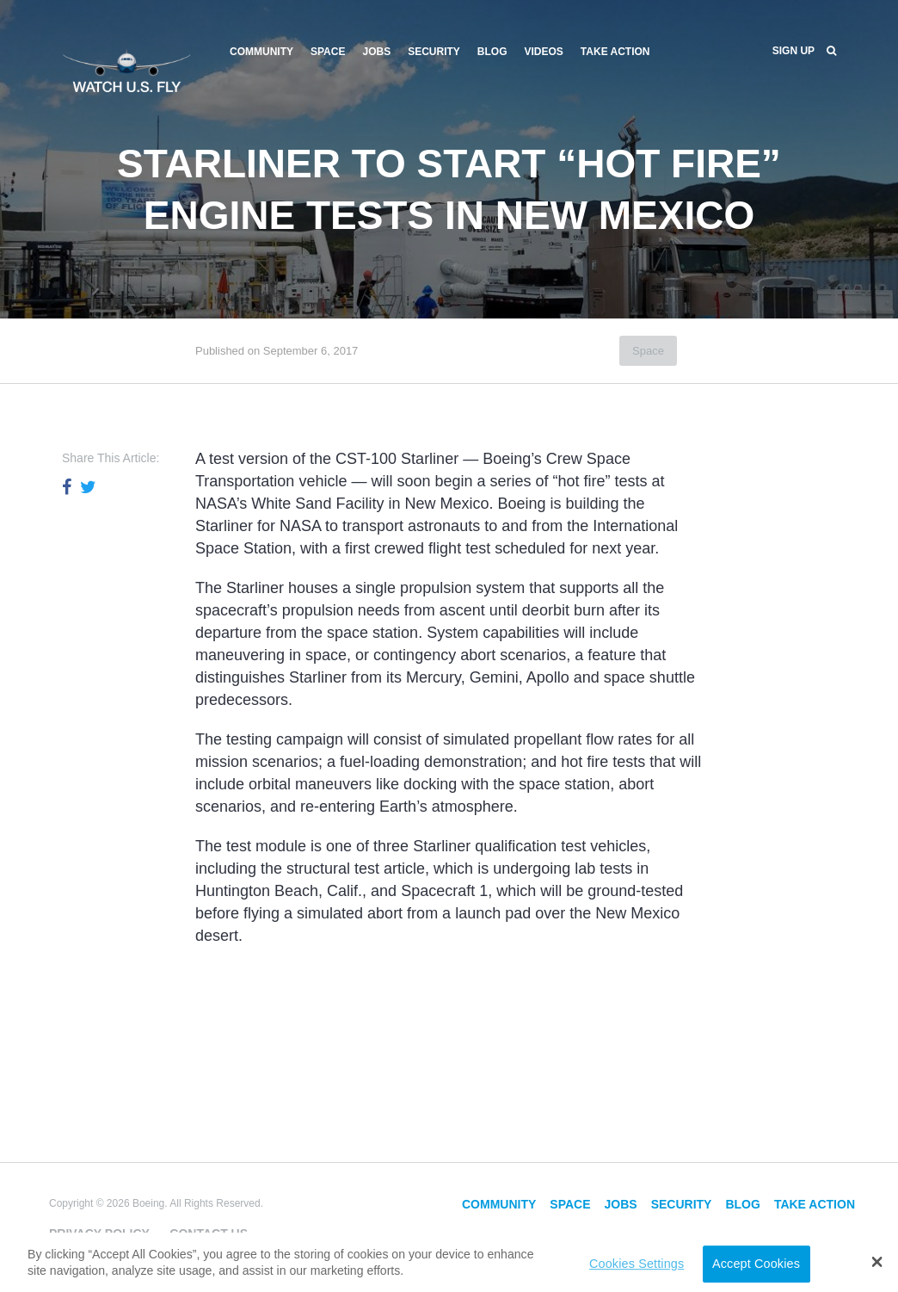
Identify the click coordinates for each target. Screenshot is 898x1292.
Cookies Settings (636, 1263)
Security (434, 52)
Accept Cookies (756, 1263)
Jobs (376, 52)
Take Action (615, 52)
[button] (877, 1262)
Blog (492, 52)
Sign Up (793, 51)
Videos (544, 52)
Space (328, 52)
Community (261, 52)
